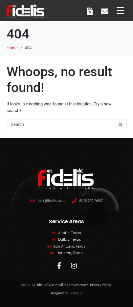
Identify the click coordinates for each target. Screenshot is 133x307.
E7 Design (76, 293)
